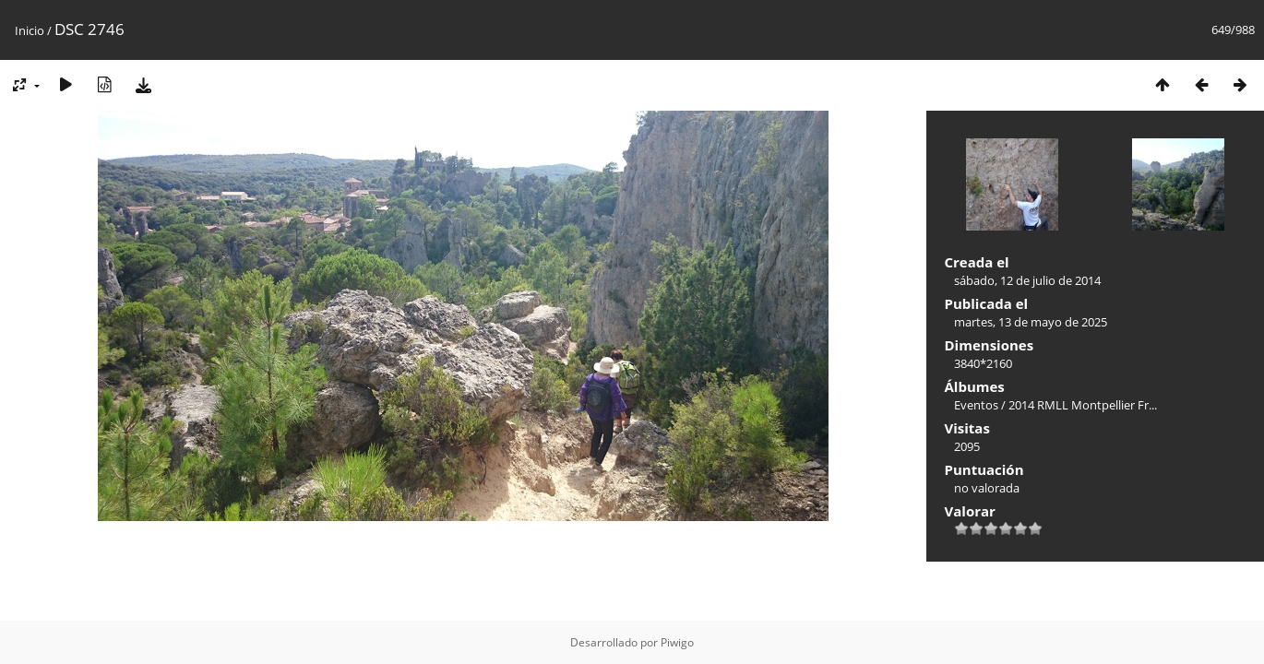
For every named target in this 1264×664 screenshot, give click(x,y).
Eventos (976, 405)
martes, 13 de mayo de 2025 (1030, 322)
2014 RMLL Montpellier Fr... (1082, 405)
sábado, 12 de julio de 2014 (1027, 280)
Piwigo (677, 642)
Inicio (29, 30)
